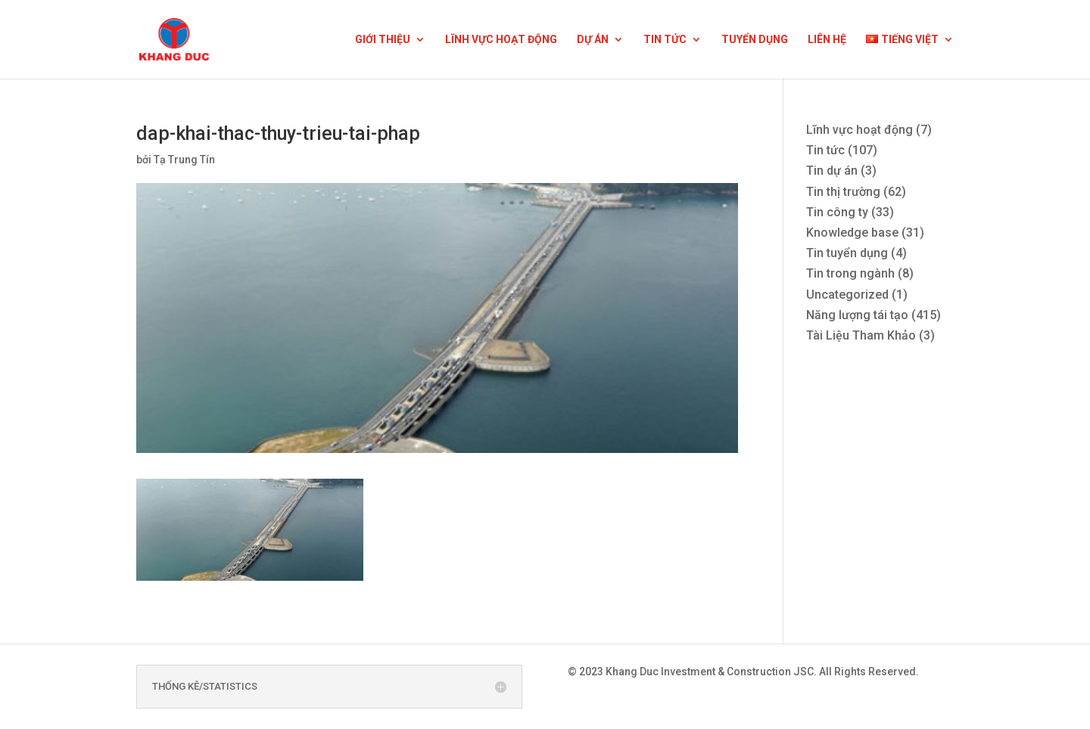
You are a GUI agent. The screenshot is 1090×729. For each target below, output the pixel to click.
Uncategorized (847, 294)
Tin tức (825, 150)
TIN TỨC (665, 39)
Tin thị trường (843, 192)
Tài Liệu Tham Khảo (861, 335)
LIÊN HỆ (827, 39)
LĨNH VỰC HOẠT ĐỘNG (501, 39)
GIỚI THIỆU (382, 39)
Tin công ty (837, 212)
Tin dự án (832, 170)
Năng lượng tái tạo (857, 315)
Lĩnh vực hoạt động (859, 130)
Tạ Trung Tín (184, 160)
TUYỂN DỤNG (754, 39)
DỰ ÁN (593, 39)
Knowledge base (852, 232)
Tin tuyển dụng (847, 253)
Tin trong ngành (850, 273)
